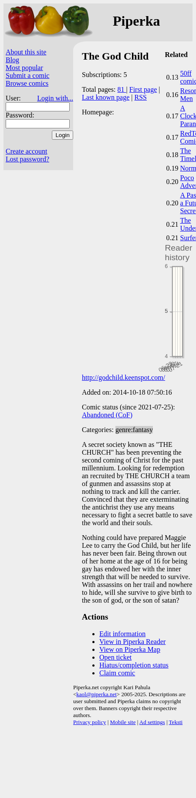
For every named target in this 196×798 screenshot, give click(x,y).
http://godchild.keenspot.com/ (123, 377)
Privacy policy (89, 722)
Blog (12, 60)
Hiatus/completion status (134, 665)
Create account (26, 151)
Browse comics (27, 83)
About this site (26, 52)
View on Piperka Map (129, 649)
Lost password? (27, 159)
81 (122, 89)
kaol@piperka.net (96, 694)
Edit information (122, 633)
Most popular (24, 67)
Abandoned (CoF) (107, 415)
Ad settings (152, 722)
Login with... (55, 98)
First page (143, 89)
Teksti (176, 722)
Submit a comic (27, 75)
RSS (141, 97)
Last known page (105, 97)
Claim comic (117, 673)
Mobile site (123, 722)
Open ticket (115, 657)
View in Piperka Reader (132, 641)
